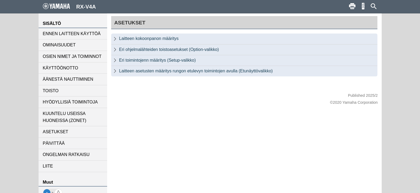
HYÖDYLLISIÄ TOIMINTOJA (70, 102)
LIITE (48, 166)
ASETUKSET (55, 131)
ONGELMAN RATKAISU (66, 154)
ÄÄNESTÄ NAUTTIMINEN (68, 79)
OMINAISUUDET (59, 45)
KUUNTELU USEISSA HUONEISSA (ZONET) (65, 117)
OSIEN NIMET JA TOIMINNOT (72, 56)
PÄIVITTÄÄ (54, 143)
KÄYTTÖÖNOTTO (60, 68)
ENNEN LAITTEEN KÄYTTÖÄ (72, 33)
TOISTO (51, 90)
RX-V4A (69, 6)
